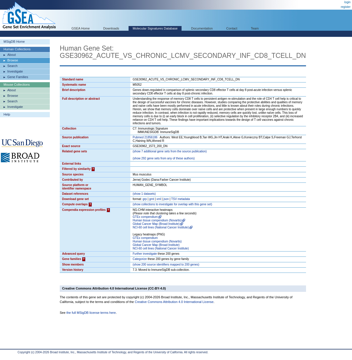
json (166, 199)
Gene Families (17, 77)
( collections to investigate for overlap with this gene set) (172, 204)
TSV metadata (180, 199)
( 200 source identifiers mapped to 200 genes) (166, 264)
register (346, 6)
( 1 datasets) (144, 193)
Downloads (111, 28)
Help (7, 114)
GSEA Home (80, 28)
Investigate (15, 71)
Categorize (140, 259)
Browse (12, 60)
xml (158, 199)
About (11, 54)
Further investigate (145, 253)
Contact (231, 28)
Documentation (202, 28)
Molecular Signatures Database (155, 28)
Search (12, 66)
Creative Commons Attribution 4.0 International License (174, 302)
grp (145, 199)
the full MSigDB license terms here (91, 312)
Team (255, 28)
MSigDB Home (14, 41)
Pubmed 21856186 (145, 137)
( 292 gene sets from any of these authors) (164, 158)
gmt (151, 199)
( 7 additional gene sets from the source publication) (170, 151)
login (347, 2)
